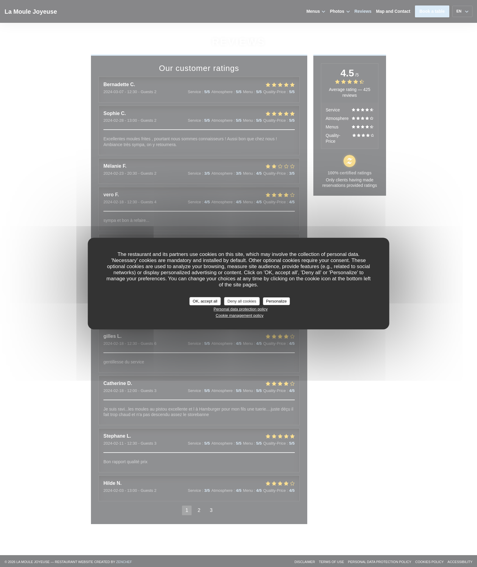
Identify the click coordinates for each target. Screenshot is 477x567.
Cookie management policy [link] (239, 315)
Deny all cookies (242, 301)
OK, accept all (205, 301)
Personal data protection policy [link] (241, 309)
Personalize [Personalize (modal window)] (276, 301)
